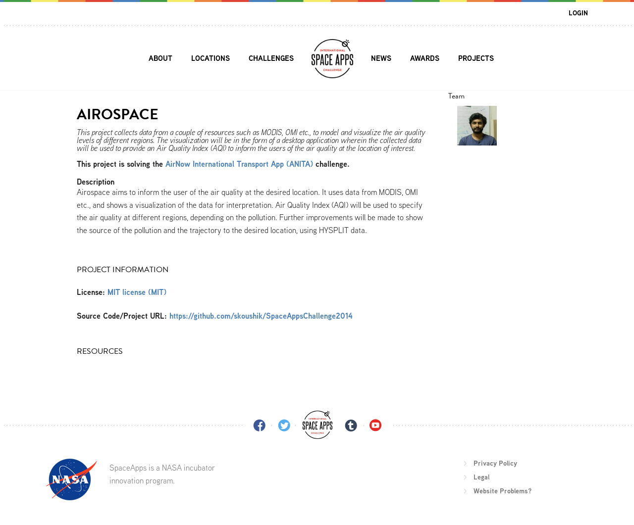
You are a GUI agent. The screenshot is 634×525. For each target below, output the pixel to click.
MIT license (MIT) (136, 292)
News (381, 58)
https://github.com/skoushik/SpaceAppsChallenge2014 (261, 316)
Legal (481, 477)
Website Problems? (502, 491)
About (160, 58)
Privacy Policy (495, 463)
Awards (424, 58)
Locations (210, 58)
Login (578, 13)
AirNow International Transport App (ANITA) (239, 164)
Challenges (271, 58)
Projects (476, 58)
